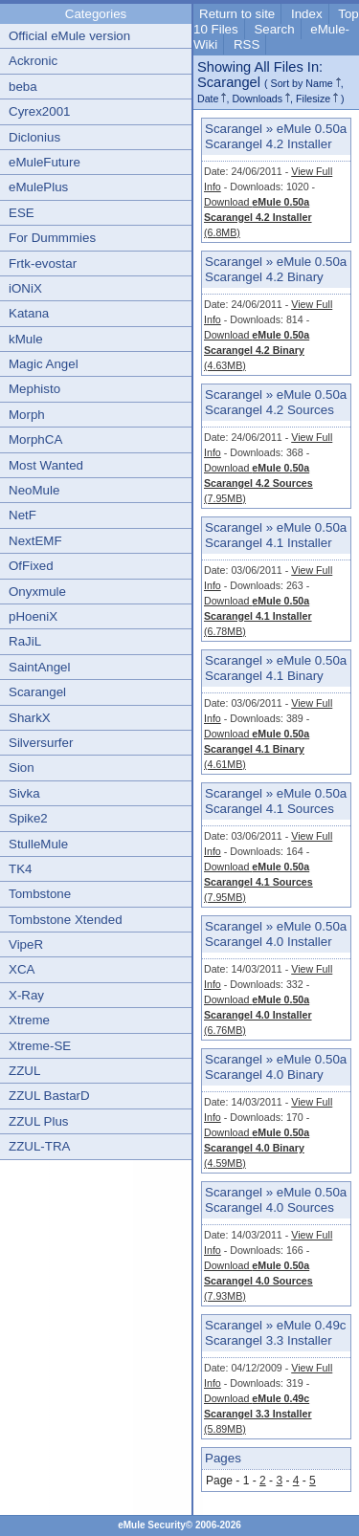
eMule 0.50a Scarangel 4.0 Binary (276, 1067)
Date (208, 98)
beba (23, 86)
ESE (21, 213)
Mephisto (34, 389)
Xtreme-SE (40, 1046)
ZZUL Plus (38, 1121)
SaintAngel (39, 667)
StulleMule (38, 844)
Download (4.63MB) (256, 350)
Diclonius (34, 137)
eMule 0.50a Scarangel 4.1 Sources (276, 801)
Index (307, 14)
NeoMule (34, 490)
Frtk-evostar (43, 263)
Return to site (237, 14)
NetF (22, 515)
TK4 (20, 869)
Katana (29, 313)
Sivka (24, 793)
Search (274, 29)
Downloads (257, 98)
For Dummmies (52, 237)
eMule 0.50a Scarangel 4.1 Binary (276, 668)
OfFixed (31, 566)
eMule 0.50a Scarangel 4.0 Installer (276, 934)
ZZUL (24, 1071)
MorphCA (35, 439)
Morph (27, 414)
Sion (21, 767)
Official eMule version (69, 36)
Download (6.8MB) (258, 217)
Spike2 (28, 818)
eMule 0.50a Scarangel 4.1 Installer (276, 535)
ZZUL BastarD (49, 1095)
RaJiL (25, 641)
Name (318, 83)
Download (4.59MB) (256, 1148)
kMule (26, 339)
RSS (246, 44)
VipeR (26, 944)
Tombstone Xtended (66, 919)
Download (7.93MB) (258, 1281)
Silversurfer (41, 742)
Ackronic (33, 61)
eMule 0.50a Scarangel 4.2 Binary (276, 269)
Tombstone (40, 894)
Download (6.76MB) (258, 1015)
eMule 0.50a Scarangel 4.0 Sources (276, 1200)
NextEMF (35, 541)
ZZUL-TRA (39, 1146)
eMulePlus (38, 187)
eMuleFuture (44, 162)
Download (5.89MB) (258, 1414)
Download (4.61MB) (256, 749)
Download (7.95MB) (258, 483)
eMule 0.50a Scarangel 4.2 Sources (276, 402)
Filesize (313, 98)
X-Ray (26, 995)
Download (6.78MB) (258, 616)
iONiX (25, 288)
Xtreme (29, 1020)
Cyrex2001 (39, 111)
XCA (21, 969)
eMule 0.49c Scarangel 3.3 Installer (275, 1333)
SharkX (30, 718)
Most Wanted (46, 465)
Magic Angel (44, 364)
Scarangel (37, 692)
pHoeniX (33, 616)
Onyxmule (37, 591)
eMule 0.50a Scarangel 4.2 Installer (276, 136)
